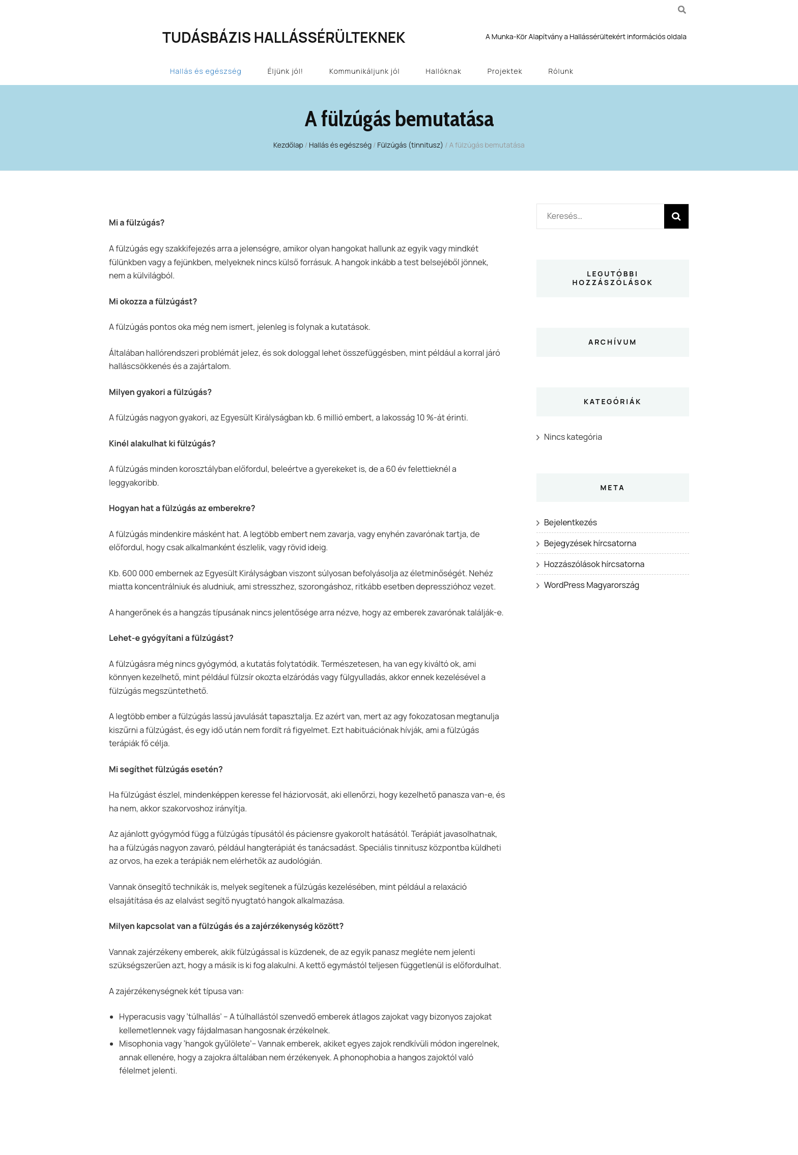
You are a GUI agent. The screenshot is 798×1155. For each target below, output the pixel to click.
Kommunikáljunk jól (364, 71)
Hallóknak (444, 71)
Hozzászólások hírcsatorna (594, 564)
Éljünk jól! (285, 71)
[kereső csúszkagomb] (682, 10)
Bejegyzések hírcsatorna (590, 543)
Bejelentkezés (570, 522)
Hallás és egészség (206, 71)
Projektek (505, 71)
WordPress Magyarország (591, 584)
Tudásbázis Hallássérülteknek (283, 37)
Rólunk (561, 71)
